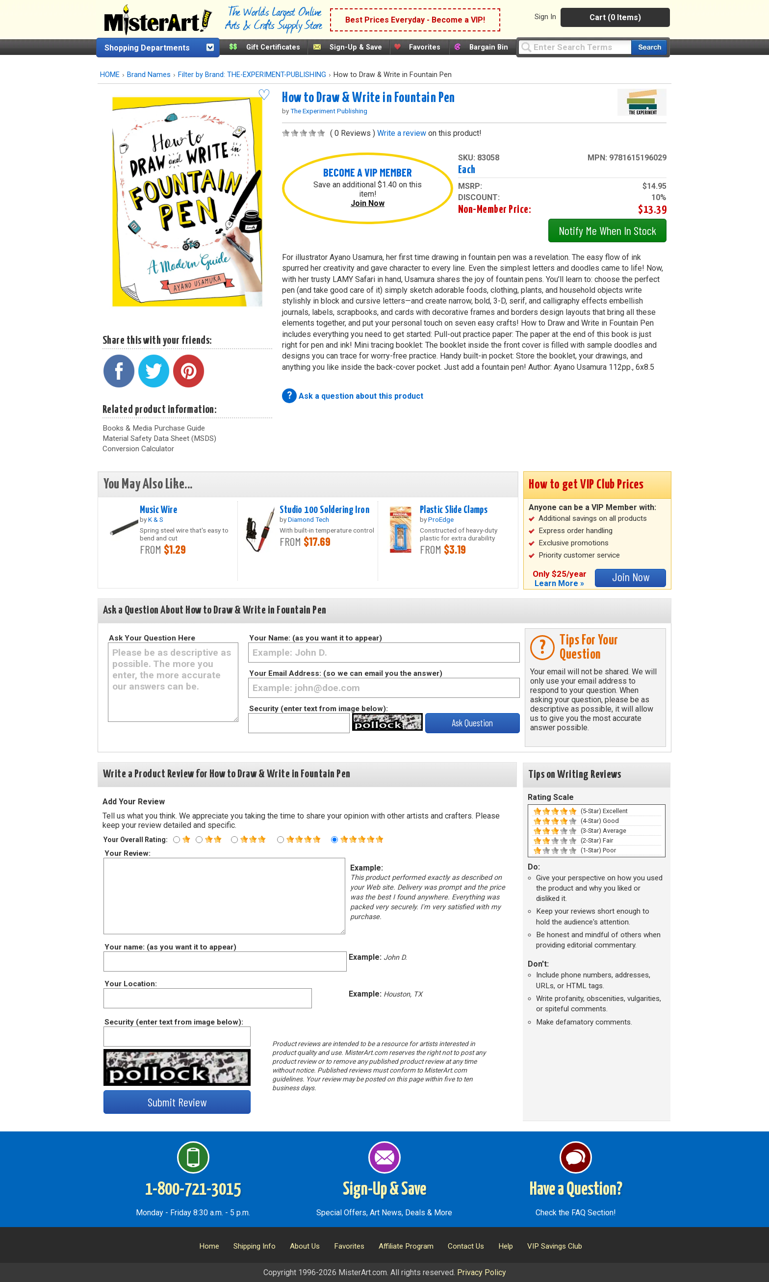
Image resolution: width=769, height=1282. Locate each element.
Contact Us (466, 1246)
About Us (305, 1246)
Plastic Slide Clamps (454, 510)
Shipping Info (254, 1246)
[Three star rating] (234, 839)
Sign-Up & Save (356, 47)
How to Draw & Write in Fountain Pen (368, 98)
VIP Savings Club (554, 1246)
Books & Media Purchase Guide (154, 428)
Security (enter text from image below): (318, 708)
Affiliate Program (406, 1246)
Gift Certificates (273, 47)
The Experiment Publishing (328, 111)
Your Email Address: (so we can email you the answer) (345, 673)
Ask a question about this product (361, 396)
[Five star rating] (334, 839)
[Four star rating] (280, 839)
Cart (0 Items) (615, 17)
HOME (110, 75)
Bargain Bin (488, 47)
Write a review (401, 133)
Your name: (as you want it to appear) (169, 947)
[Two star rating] (199, 839)
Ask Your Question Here (152, 638)
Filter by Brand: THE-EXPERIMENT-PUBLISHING (252, 75)
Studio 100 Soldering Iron (324, 510)
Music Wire (158, 510)
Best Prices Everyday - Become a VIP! (415, 20)
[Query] (574, 47)
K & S (155, 519)
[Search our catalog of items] (649, 47)
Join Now (367, 203)
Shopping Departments (147, 47)
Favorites (424, 47)
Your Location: (130, 983)
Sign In (545, 16)
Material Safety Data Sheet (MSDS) (159, 438)
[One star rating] (176, 839)
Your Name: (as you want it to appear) (315, 638)
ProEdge (441, 519)
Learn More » (559, 583)
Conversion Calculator (138, 448)
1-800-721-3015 (193, 1190)
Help (505, 1246)
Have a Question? (576, 1190)
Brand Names (149, 75)
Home (209, 1246)
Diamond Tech (308, 519)
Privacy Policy (481, 1272)
